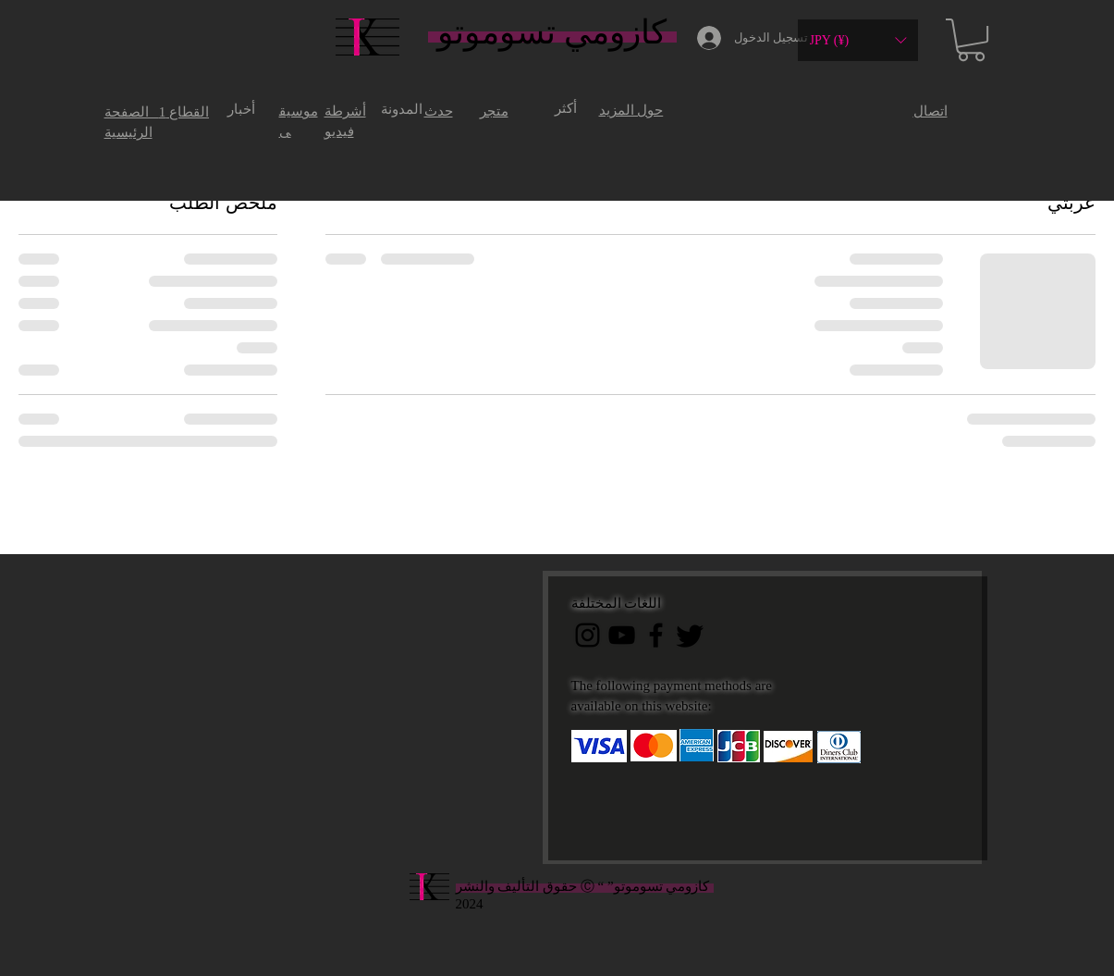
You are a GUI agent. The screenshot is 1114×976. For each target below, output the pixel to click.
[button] (858, 40)
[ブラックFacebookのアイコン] (656, 635)
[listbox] (858, 40)
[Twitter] (690, 635)
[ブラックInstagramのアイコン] (587, 635)
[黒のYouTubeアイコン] (622, 635)
